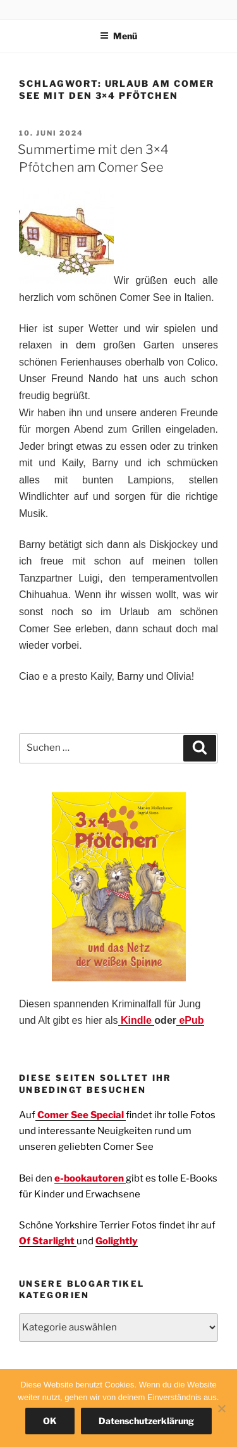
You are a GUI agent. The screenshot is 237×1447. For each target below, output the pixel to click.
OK (50, 1420)
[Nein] (221, 1408)
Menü (118, 35)
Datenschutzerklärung (146, 1420)
